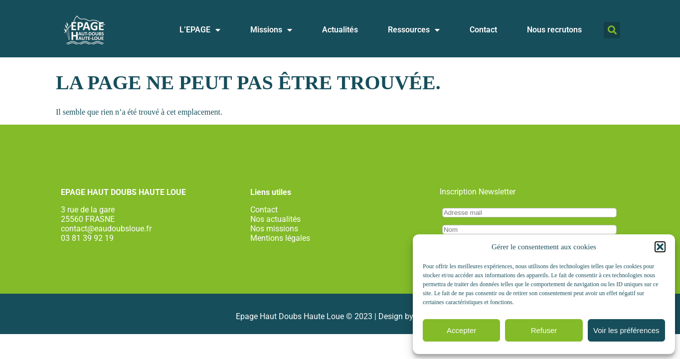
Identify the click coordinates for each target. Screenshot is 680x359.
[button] (660, 247)
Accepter (461, 330)
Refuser (544, 330)
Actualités (340, 29)
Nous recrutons (554, 29)
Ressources (414, 30)
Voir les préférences (626, 330)
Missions (271, 30)
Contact (483, 29)
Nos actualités (275, 219)
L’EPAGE (199, 30)
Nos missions (274, 228)
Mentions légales (280, 238)
